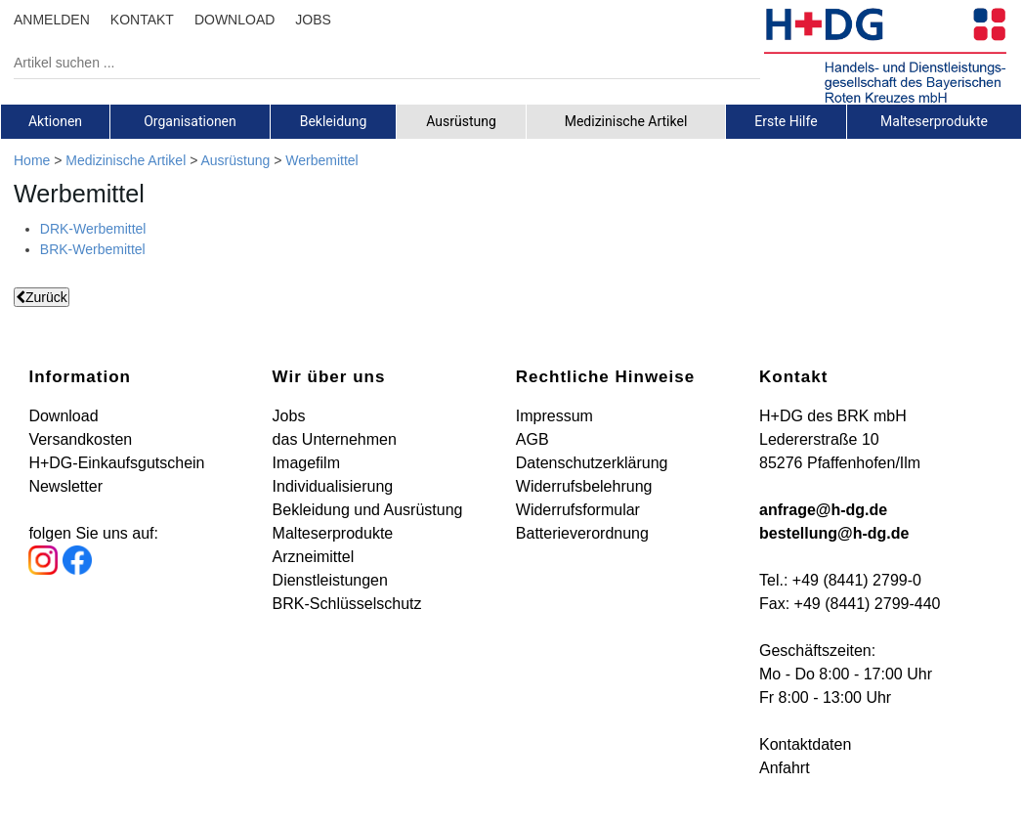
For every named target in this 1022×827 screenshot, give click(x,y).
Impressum (554, 416)
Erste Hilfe (785, 121)
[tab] (55, 121)
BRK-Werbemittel (93, 249)
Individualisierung (333, 486)
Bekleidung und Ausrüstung (368, 509)
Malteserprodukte (934, 121)
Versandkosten (80, 439)
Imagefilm (306, 463)
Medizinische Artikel (626, 121)
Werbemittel (321, 160)
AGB (532, 439)
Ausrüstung (461, 121)
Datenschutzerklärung (592, 463)
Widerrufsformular (578, 509)
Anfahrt (784, 768)
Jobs (289, 416)
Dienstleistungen (330, 580)
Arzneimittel (314, 556)
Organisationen (190, 121)
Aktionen (55, 121)
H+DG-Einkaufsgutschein (116, 463)
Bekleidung (333, 121)
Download (63, 416)
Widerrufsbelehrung (584, 486)
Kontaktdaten (805, 744)
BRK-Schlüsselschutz (347, 603)
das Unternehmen (335, 439)
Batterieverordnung (582, 533)
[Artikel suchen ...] (372, 62)
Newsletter (65, 486)
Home (32, 160)
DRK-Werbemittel (93, 229)
